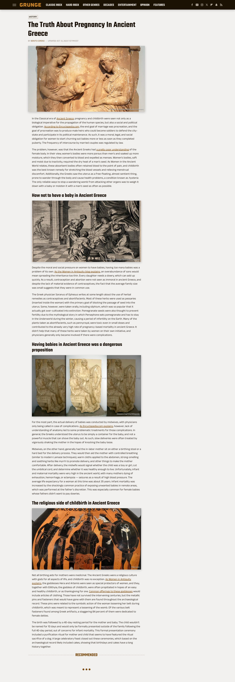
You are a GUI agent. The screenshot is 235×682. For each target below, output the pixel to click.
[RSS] (221, 5)
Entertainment (127, 4)
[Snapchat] (216, 5)
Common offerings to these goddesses (111, 591)
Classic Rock (54, 4)
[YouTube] (197, 5)
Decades (108, 4)
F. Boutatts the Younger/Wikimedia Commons (121, 259)
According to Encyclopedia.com (61, 126)
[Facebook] (192, 5)
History (33, 16)
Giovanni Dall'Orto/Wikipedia (128, 414)
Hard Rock (72, 4)
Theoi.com (135, 567)
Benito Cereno (38, 41)
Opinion (145, 4)
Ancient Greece (65, 118)
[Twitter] (207, 5)
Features (159, 4)
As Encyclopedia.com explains (96, 426)
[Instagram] (202, 5)
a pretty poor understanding (112, 149)
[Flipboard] (211, 5)
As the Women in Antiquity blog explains (77, 271)
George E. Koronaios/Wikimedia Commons (126, 109)
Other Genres (91, 4)
